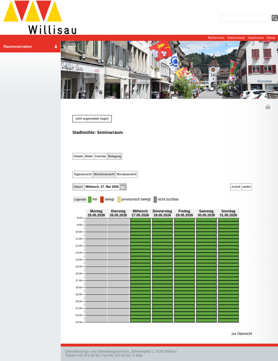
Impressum (256, 37)
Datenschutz (236, 37)
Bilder (89, 156)
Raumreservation (17, 47)
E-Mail (137, 355)
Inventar (100, 156)
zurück (235, 186)
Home (271, 37)
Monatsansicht (127, 174)
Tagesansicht (83, 174)
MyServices (216, 37)
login (104, 118)
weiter (247, 186)
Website (42, 17)
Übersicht (244, 334)
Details (78, 156)
